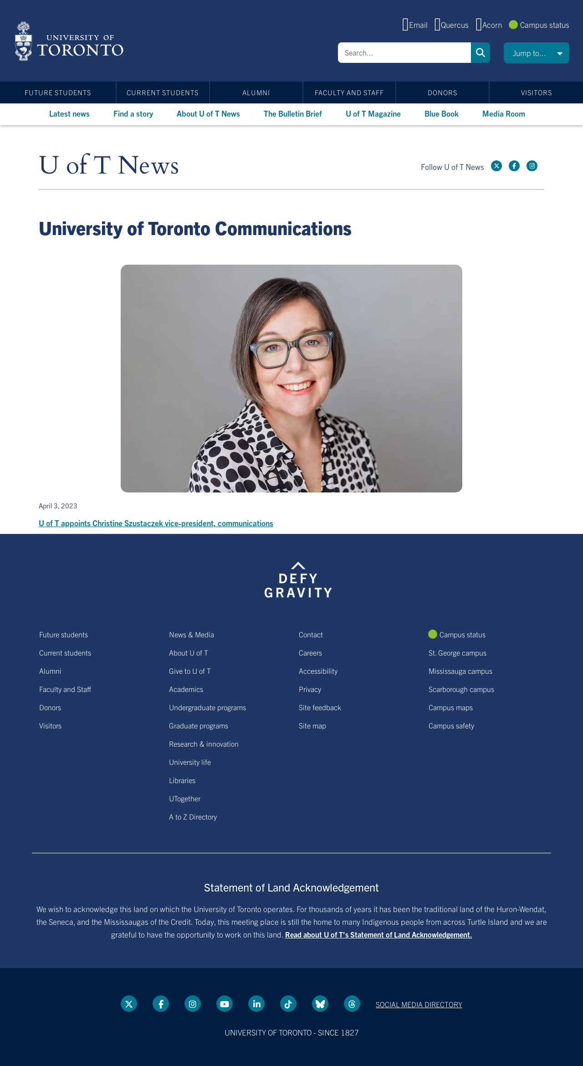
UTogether (184, 798)
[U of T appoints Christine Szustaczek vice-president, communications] (291, 397)
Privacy (310, 688)
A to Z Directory (193, 816)
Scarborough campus (461, 688)
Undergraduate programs (207, 707)
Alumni (256, 92)
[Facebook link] (514, 165)
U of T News (109, 166)
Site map (312, 725)
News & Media (191, 634)
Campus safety (451, 725)
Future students (58, 92)
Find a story (133, 113)
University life (190, 761)
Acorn (492, 24)
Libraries (182, 779)
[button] (536, 52)
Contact (311, 634)
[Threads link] (352, 1003)
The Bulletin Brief (293, 113)
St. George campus (457, 652)
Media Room (503, 113)
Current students (163, 92)
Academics (186, 688)
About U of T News (208, 113)
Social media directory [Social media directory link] (419, 1004)
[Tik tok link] (288, 1003)
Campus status (544, 24)
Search (480, 52)
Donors (442, 92)
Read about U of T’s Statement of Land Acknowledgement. (378, 934)
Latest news (69, 113)
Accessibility (318, 670)
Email (418, 24)
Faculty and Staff (349, 92)
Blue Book (441, 113)
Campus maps (451, 707)
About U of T (188, 652)
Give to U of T (190, 670)
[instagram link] (532, 165)
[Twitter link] (496, 165)
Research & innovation (204, 743)
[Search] (404, 52)
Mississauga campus (460, 670)
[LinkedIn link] (256, 1003)
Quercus (455, 24)
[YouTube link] (224, 1003)
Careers (310, 652)
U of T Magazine (373, 113)
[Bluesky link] (320, 1003)
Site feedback (320, 707)
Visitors (536, 92)
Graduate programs (198, 725)
